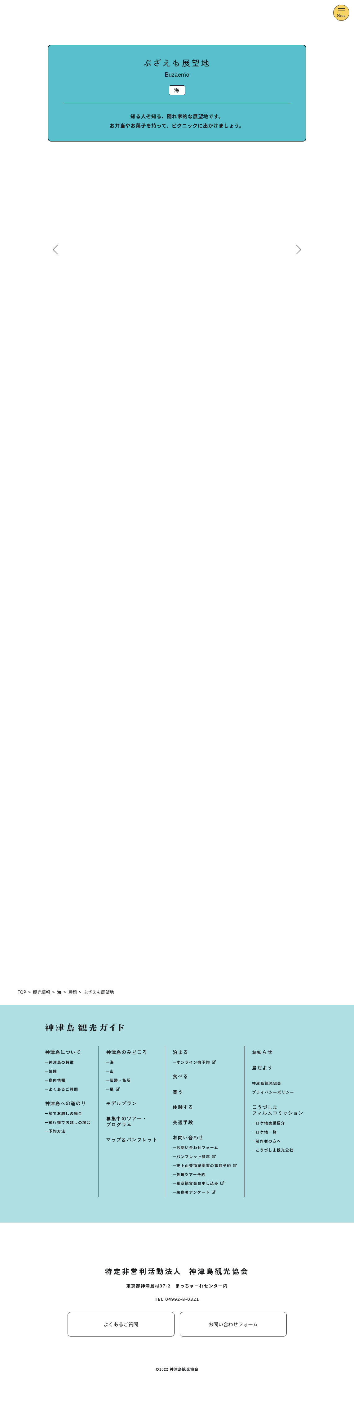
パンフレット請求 (193, 1156)
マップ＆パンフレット (131, 1140)
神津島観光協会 (266, 1083)
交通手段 (183, 1122)
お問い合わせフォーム (197, 1147)
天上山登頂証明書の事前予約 (203, 1165)
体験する (183, 1107)
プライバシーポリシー (273, 1092)
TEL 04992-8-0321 (177, 1299)
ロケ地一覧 (266, 1132)
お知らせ (262, 1052)
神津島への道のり (65, 1103)
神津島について (63, 1052)
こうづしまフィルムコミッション (277, 1110)
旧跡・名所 (120, 1080)
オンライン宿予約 (193, 1062)
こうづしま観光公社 (275, 1150)
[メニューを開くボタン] (341, 13)
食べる (180, 1076)
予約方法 (57, 1131)
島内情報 (57, 1080)
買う (178, 1092)
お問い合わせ (188, 1137)
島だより (262, 1067)
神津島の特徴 (61, 1062)
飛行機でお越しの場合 (70, 1122)
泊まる (180, 1052)
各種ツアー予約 (191, 1174)
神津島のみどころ (126, 1052)
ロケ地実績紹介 (270, 1123)
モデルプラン (121, 1103)
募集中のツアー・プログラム (126, 1122)
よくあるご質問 (63, 1089)
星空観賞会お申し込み (197, 1183)
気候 (53, 1071)
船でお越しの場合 (65, 1113)
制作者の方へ (268, 1141)
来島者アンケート (193, 1192)
